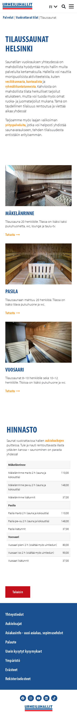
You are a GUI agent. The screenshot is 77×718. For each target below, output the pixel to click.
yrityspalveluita (15, 125)
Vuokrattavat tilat (27, 17)
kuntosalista (34, 81)
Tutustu (10, 234)
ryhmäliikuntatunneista (20, 86)
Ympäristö (12, 660)
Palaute (10, 641)
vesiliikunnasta (15, 81)
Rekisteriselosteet (18, 678)
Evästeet (11, 669)
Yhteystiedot (14, 614)
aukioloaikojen (54, 440)
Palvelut (8, 17)
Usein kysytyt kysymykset (23, 651)
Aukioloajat (13, 623)
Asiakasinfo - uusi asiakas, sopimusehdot (34, 632)
